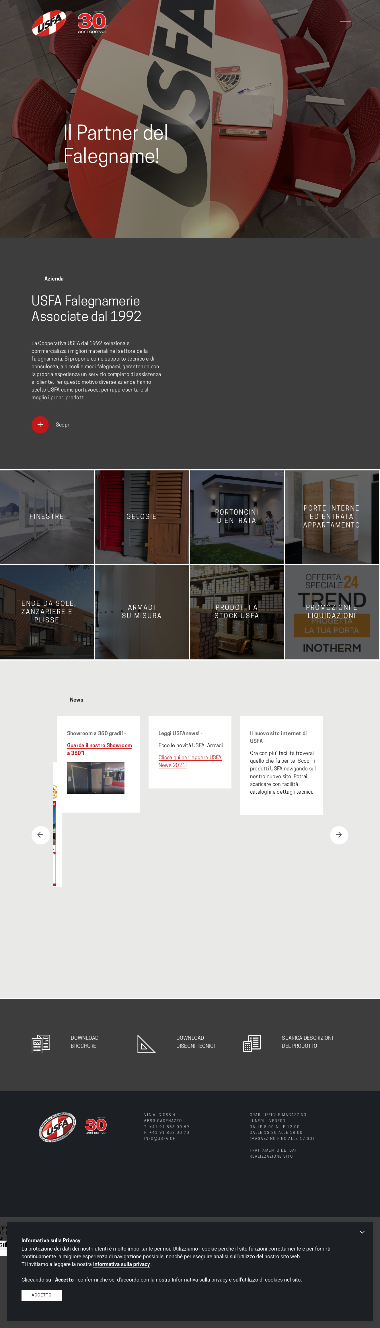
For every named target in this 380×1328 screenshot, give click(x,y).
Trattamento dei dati (273, 1150)
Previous (41, 835)
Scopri (63, 425)
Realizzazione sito (271, 1156)
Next (339, 835)
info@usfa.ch (160, 1138)
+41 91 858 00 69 (169, 1126)
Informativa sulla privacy (121, 1264)
